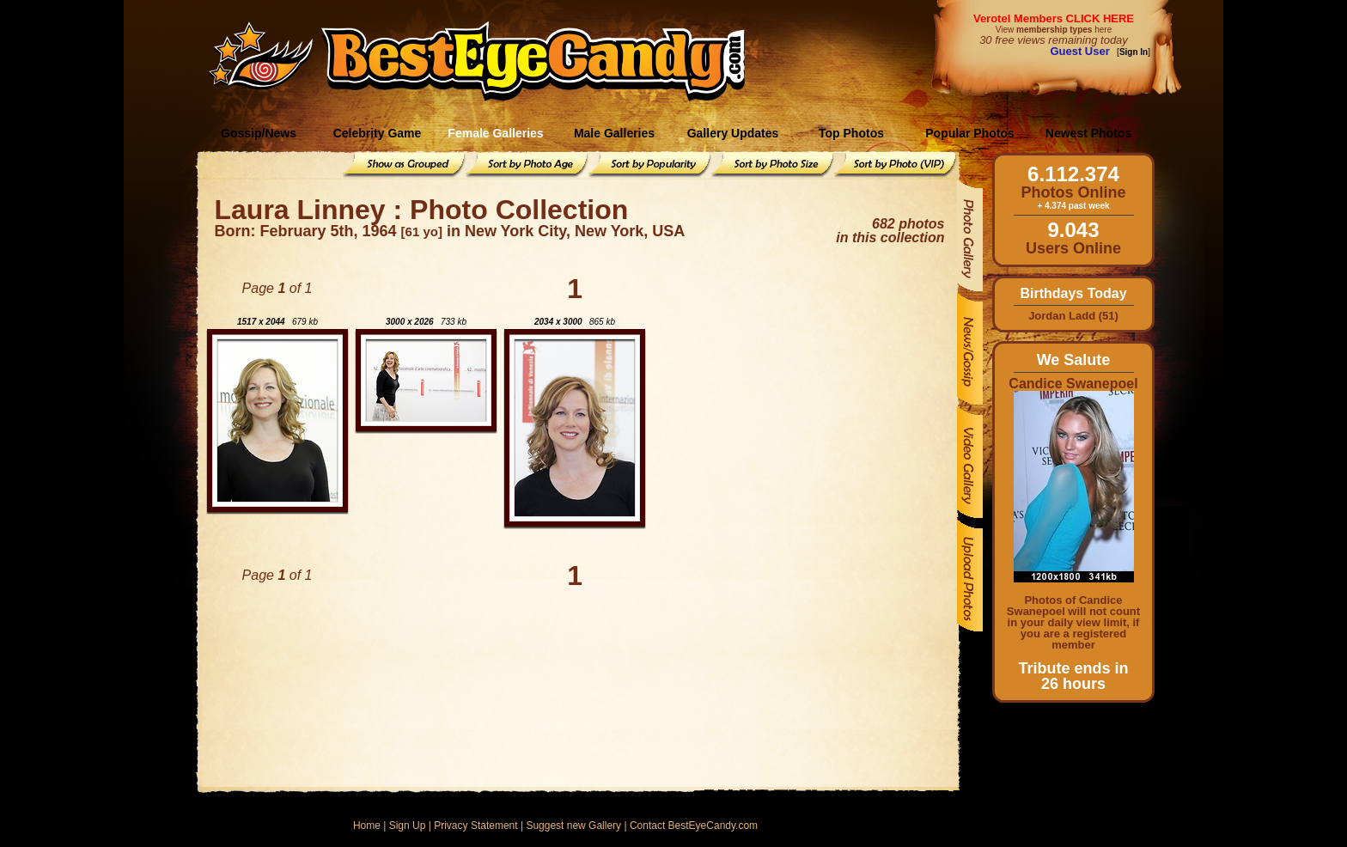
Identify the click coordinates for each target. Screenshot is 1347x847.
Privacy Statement (475, 826)
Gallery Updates (733, 133)
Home (367, 826)
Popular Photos (969, 133)
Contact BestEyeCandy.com (694, 826)
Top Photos (851, 133)
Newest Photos (1088, 133)
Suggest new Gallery (573, 826)
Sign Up (407, 826)
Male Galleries (614, 133)
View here (1054, 29)
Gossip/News (258, 133)
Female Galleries (495, 133)
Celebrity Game (377, 133)
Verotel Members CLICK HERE (1053, 18)
